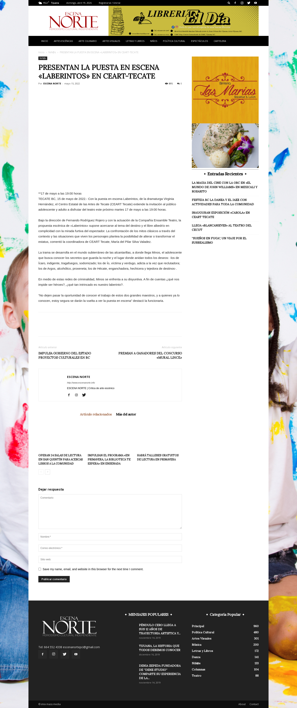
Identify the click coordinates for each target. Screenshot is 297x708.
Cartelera (220, 40)
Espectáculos (199, 40)
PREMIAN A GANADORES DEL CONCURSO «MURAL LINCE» (150, 355)
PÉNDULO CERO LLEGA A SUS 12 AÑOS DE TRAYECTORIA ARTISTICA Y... (159, 629)
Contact (254, 704)
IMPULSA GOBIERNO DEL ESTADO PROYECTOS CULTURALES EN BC (64, 355)
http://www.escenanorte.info (81, 382)
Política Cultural (174, 40)
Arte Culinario (88, 40)
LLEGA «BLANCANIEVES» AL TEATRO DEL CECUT (222, 228)
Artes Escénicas (63, 40)
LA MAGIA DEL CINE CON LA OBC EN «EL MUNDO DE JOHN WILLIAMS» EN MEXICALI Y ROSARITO (224, 187)
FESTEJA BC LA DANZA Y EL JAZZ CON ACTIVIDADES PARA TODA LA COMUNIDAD (223, 202)
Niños (153, 40)
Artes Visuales (111, 40)
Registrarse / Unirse (109, 2)
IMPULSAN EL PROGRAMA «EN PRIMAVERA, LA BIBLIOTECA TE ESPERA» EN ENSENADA (109, 459)
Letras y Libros (135, 40)
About (242, 704)
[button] (229, 2)
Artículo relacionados (96, 414)
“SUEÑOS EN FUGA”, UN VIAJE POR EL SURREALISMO (219, 240)
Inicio (44, 40)
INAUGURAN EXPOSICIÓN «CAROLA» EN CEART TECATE (221, 215)
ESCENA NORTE (52, 83)
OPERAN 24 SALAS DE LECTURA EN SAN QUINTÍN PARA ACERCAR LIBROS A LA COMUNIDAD (60, 459)
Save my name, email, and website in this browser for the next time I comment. (93, 569)
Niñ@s (52, 52)
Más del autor (126, 414)
